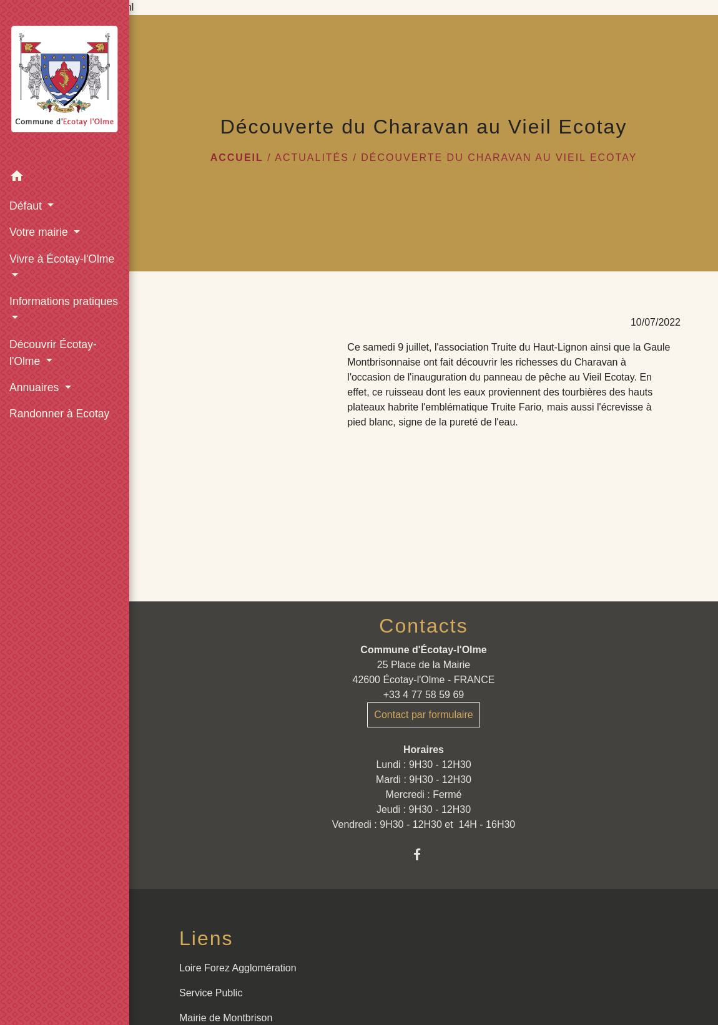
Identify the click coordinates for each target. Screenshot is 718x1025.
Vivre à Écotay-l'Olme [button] (61, 259)
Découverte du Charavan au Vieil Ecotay (499, 157)
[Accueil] (64, 82)
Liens (206, 938)
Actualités (312, 157)
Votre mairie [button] (40, 232)
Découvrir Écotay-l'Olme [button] (53, 352)
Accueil (236, 157)
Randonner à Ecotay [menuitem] (59, 413)
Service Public (210, 993)
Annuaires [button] (35, 387)
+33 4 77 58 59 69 (423, 694)
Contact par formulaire (423, 714)
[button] (64, 178)
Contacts (423, 626)
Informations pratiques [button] (63, 301)
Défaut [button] (27, 206)
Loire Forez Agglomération (238, 968)
